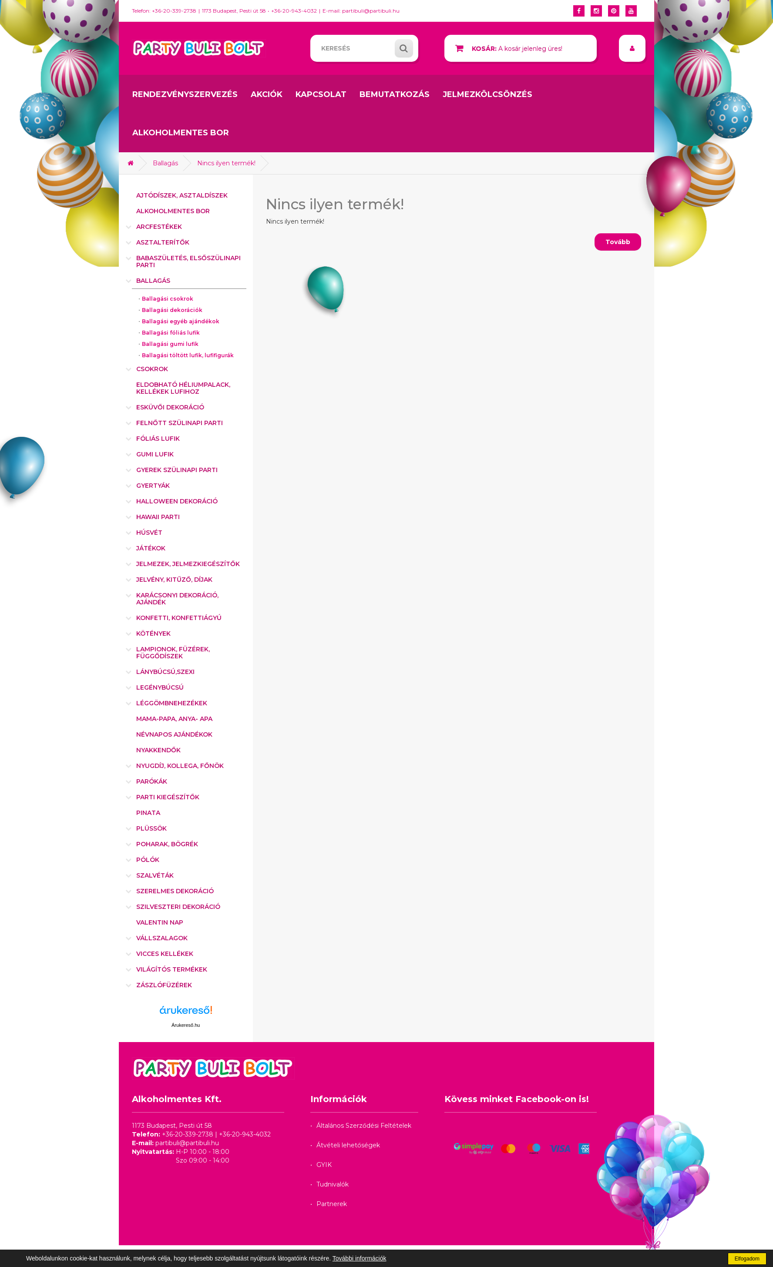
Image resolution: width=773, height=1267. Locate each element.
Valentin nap (159, 922)
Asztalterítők (162, 242)
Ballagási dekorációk (172, 310)
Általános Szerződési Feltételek (363, 1126)
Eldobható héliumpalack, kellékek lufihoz (183, 388)
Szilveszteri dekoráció (178, 907)
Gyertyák (153, 485)
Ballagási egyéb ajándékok (180, 321)
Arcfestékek (159, 227)
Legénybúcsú (160, 687)
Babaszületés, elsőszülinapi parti (188, 261)
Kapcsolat (321, 94)
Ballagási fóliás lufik (171, 332)
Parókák (151, 781)
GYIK (324, 1165)
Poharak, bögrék (167, 844)
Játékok (150, 548)
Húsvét (149, 532)
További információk (359, 1258)
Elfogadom (747, 1259)
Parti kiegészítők (167, 797)
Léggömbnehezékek (171, 703)
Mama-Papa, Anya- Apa (174, 719)
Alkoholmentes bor (180, 132)
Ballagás (165, 163)
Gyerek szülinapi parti (177, 470)
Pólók (147, 860)
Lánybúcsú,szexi (165, 672)
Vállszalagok (162, 938)
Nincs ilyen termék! (226, 163)
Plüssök (151, 828)
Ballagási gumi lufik (170, 344)
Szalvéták (155, 875)
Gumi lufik (155, 454)
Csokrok (152, 369)
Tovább (617, 241)
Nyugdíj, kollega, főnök (180, 766)
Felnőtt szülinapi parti (179, 423)
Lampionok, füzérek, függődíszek (173, 652)
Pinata (148, 813)
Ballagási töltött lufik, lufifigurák (188, 355)
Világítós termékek (171, 969)
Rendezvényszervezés (185, 94)
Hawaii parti (158, 517)
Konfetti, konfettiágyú (179, 618)
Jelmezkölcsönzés (487, 94)
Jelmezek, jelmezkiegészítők (188, 564)
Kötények (153, 633)
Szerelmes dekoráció (175, 891)
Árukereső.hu (185, 1025)
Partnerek (331, 1204)
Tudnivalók (332, 1184)
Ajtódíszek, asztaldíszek (182, 195)
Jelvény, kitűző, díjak (174, 579)
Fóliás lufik (158, 438)
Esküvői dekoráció (170, 407)
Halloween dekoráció (177, 501)
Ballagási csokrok (167, 298)
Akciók (266, 94)
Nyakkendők (158, 750)
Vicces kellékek (164, 954)
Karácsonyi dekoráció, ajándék (177, 598)
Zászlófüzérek (164, 985)
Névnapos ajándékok (174, 734)
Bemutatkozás (395, 94)
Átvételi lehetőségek (348, 1145)
